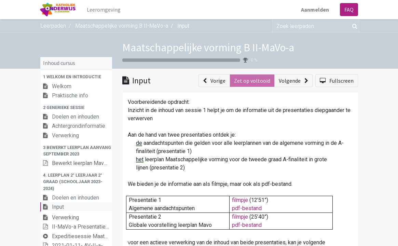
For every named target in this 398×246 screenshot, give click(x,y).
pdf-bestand (247, 208)
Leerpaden (53, 26)
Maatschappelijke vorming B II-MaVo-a (208, 47)
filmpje (240, 200)
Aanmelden (315, 9)
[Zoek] (353, 25)
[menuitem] (103, 9)
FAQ (349, 9)
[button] (76, 76)
